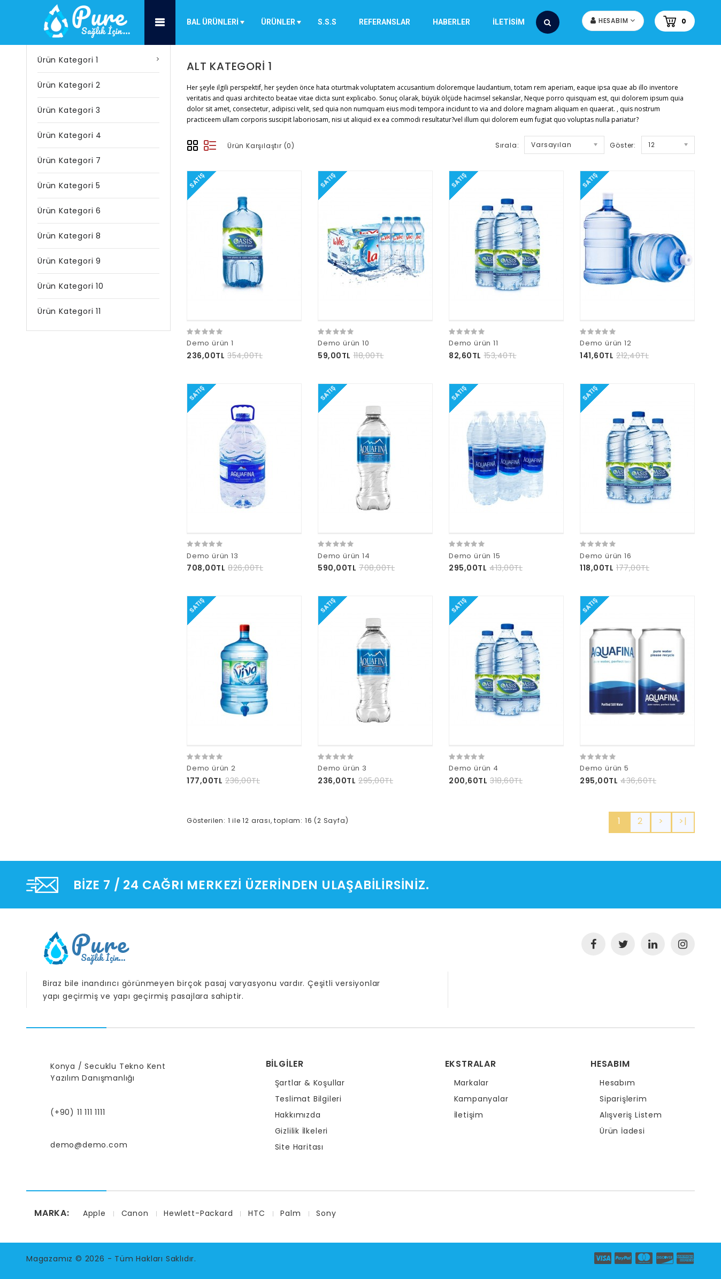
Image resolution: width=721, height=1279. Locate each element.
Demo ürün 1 (210, 343)
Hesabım (617, 1082)
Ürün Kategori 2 (69, 85)
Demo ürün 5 (604, 768)
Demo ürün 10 (344, 343)
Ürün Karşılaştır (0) (261, 145)
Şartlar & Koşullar (310, 1082)
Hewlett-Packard (198, 1213)
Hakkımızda (298, 1115)
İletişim (469, 1115)
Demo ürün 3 (342, 768)
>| (683, 821)
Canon (135, 1213)
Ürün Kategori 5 (69, 185)
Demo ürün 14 (344, 556)
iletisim (509, 22)
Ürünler (282, 28)
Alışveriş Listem (631, 1115)
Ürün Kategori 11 (69, 311)
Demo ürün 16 (606, 556)
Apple (94, 1213)
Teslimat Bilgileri (308, 1098)
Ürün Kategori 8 (69, 235)
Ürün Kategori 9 (69, 261)
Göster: (623, 145)
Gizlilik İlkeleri (301, 1131)
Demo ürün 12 (606, 343)
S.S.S (327, 22)
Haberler (451, 22)
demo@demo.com (88, 1144)
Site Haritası (299, 1147)
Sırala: (507, 145)
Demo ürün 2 (211, 768)
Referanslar (384, 22)
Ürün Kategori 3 (69, 110)
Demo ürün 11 (473, 343)
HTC (256, 1213)
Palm (290, 1213)
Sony (326, 1213)
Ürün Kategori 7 (69, 160)
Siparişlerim (623, 1098)
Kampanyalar (481, 1098)
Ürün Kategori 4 (69, 135)
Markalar (471, 1082)
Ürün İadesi (622, 1131)
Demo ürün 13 (213, 556)
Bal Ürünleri (217, 28)
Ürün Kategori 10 (70, 286)
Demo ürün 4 (473, 768)
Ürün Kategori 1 (67, 60)
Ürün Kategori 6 (69, 210)
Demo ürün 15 (475, 556)
